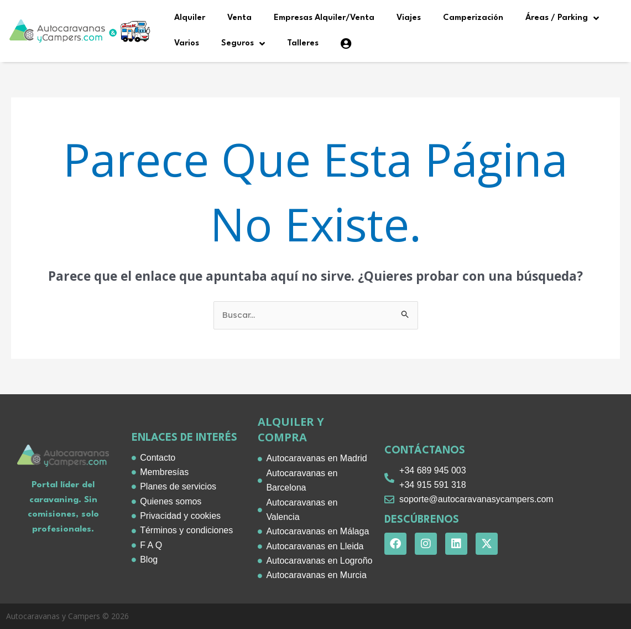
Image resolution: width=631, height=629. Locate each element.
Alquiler (189, 18)
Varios (186, 43)
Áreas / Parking (562, 18)
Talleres (303, 43)
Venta (239, 18)
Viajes (409, 18)
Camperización (473, 18)
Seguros (243, 44)
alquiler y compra (291, 429)
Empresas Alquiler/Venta (324, 18)
